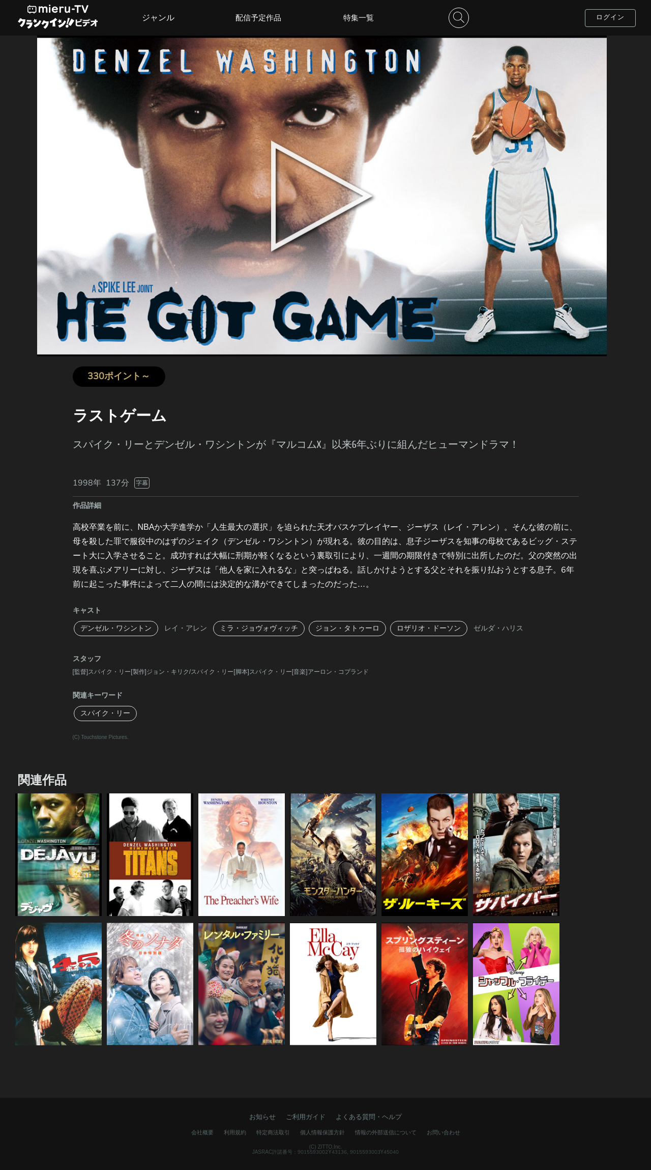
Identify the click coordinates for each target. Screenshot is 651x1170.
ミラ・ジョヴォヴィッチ (259, 628)
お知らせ (262, 1117)
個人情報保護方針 (322, 1132)
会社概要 (202, 1132)
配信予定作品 (258, 18)
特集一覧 (358, 18)
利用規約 (235, 1132)
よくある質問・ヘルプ (369, 1117)
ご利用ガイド (306, 1117)
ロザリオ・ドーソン (429, 628)
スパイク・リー (105, 713)
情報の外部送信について (386, 1132)
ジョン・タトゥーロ (347, 628)
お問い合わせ (443, 1132)
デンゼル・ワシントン (116, 628)
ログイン (610, 17)
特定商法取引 (273, 1132)
